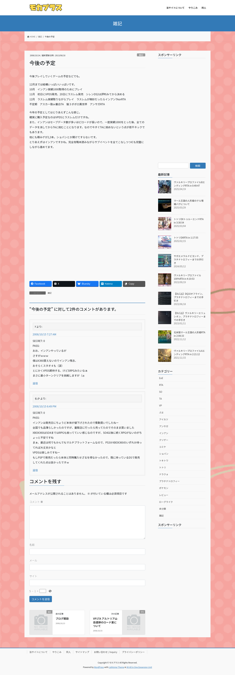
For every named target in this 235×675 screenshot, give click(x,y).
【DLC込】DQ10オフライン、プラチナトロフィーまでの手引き (189, 297)
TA (160, 398)
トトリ (162, 467)
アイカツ (163, 419)
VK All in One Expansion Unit (139, 667)
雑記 (141, 55)
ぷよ (161, 412)
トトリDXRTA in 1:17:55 (186, 237)
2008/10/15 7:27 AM (44, 334)
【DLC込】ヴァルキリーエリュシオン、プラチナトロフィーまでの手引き (190, 316)
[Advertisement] (58, 175)
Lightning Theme (116, 667)
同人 (68, 652)
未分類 (162, 508)
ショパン (163, 453)
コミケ (162, 446)
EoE (161, 378)
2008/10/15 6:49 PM (44, 406)
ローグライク (166, 501)
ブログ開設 (62, 618)
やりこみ (57, 652)
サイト (33, 576)
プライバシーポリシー (133, 652)
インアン (163, 433)
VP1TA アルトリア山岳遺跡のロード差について (105, 622)
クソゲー (163, 440)
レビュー (163, 495)
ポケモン (163, 488)
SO (160, 391)
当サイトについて (38, 652)
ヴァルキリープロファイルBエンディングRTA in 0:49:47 (189, 184)
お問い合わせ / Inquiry (105, 652)
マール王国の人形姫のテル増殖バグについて (189, 202)
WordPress (99, 667)
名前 (32, 545)
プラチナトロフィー (169, 481)
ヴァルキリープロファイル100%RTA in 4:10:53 (187, 277)
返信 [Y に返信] (35, 383)
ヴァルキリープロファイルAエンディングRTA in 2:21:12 (189, 352)
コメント (36, 502)
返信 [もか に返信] (35, 470)
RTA (161, 385)
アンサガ (163, 426)
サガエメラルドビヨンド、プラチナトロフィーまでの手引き (189, 259)
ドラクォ (163, 474)
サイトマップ (82, 652)
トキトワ (163, 460)
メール (33, 560)
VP (160, 405)
